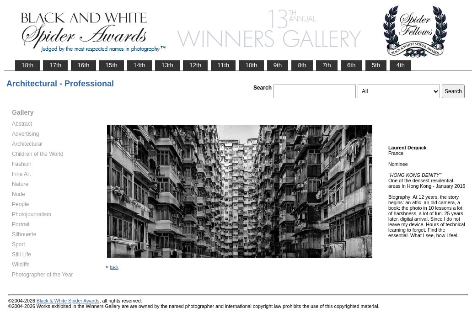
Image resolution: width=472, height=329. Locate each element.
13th (167, 65)
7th (326, 65)
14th (139, 65)
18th (27, 65)
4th (400, 65)
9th (277, 65)
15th (112, 65)
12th (195, 65)
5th (376, 65)
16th (83, 65)
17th (55, 65)
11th (223, 65)
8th (302, 65)
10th (251, 65)
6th (351, 65)
